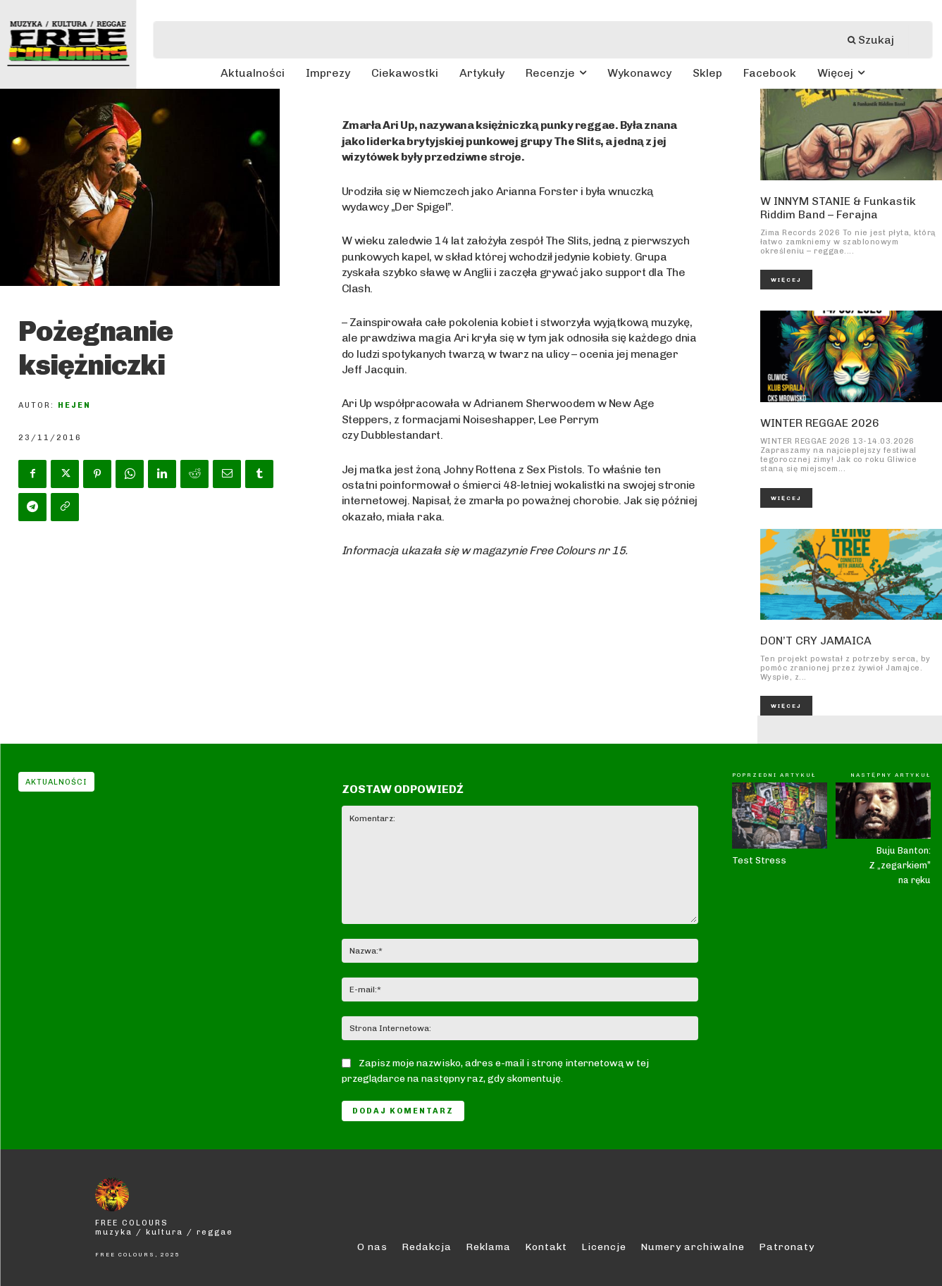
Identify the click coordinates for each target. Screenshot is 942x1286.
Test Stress (759, 860)
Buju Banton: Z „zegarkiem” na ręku (900, 865)
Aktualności (56, 782)
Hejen (74, 405)
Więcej (786, 279)
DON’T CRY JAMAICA (816, 640)
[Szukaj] (878, 40)
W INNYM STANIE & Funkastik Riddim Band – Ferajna (838, 207)
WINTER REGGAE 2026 (819, 423)
